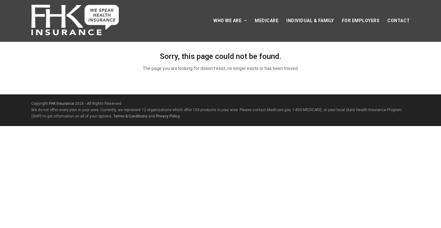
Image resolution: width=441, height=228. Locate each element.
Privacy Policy (168, 116)
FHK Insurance (61, 103)
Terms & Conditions (130, 116)
